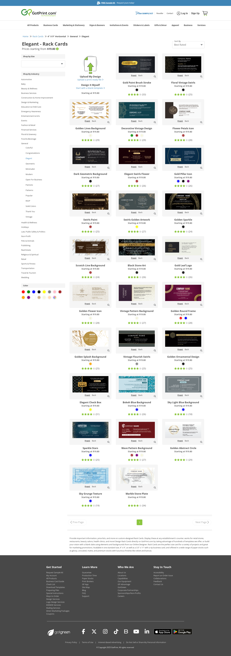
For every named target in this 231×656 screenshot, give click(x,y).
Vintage (29, 216)
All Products (33, 25)
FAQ (84, 593)
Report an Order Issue (163, 575)
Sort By (177, 41)
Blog (84, 590)
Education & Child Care (31, 106)
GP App (85, 584)
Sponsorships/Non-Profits (129, 593)
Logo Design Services (55, 602)
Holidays (25, 227)
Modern (29, 174)
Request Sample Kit (54, 572)
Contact (170, 13)
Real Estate (26, 250)
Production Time (89, 575)
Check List (50, 584)
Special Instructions (54, 593)
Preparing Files (52, 590)
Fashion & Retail (28, 125)
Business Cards (50, 25)
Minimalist (30, 169)
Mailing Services (53, 608)
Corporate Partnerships (128, 590)
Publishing (25, 245)
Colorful (29, 147)
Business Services (28, 93)
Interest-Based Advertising (109, 642)
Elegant (29, 158)
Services (201, 25)
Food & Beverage (28, 139)
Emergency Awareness (31, 111)
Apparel (175, 25)
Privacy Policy (71, 642)
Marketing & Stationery (74, 25)
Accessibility (159, 572)
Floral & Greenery (28, 134)
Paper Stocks (87, 578)
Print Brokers (88, 581)
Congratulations (33, 153)
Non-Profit (26, 236)
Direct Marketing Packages (57, 611)
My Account (51, 575)
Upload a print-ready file (90, 79)
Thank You (30, 211)
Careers (121, 596)
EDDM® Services (53, 605)
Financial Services (28, 129)
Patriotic (29, 185)
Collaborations (160, 578)
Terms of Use (87, 642)
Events (24, 120)
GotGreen (122, 587)
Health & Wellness (29, 222)
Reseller (159, 13)
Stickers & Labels (141, 25)
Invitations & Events (119, 25)
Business (188, 25)
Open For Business (34, 179)
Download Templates (55, 587)
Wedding (25, 277)
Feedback (158, 581)
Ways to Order (52, 596)
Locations (122, 575)
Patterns (29, 190)
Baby (23, 84)
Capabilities (123, 578)
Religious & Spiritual (29, 254)
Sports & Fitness (28, 263)
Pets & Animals (27, 240)
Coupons (50, 613)
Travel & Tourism (28, 272)
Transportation (27, 268)
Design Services (53, 599)
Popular (29, 195)
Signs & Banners (97, 25)
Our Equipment (124, 581)
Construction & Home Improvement (37, 97)
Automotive (26, 79)
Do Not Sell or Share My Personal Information (146, 642)
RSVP (28, 200)
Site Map (86, 587)
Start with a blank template (90, 88)
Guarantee (86, 572)
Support (85, 596)
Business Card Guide (55, 581)
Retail (23, 259)
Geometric (30, 163)
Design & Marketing (29, 102)
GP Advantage (124, 584)
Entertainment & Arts (30, 116)
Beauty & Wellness (29, 88)
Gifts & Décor (160, 25)
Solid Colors (31, 206)
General (24, 143)
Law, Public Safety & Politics (33, 231)
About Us (122, 572)
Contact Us (158, 584)
